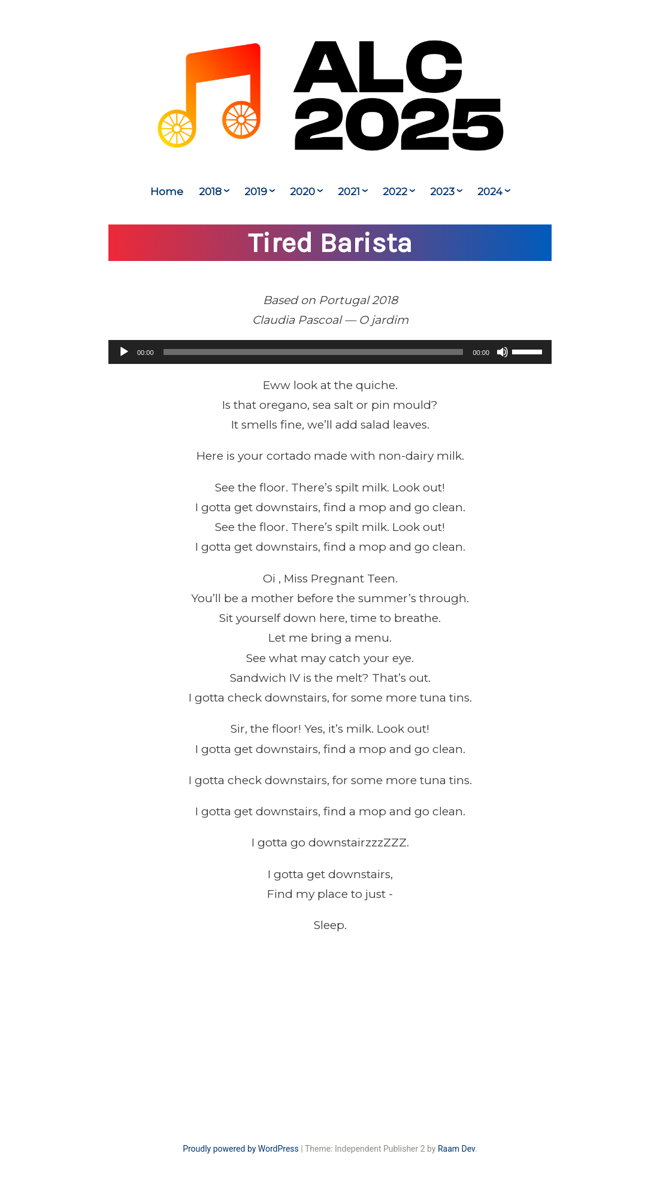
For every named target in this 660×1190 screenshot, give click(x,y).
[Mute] (502, 352)
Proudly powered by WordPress (241, 1148)
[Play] (124, 352)
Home (166, 192)
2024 (489, 192)
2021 (349, 192)
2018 (210, 192)
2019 (255, 192)
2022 (395, 192)
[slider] (314, 352)
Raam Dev (456, 1148)
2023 (442, 192)
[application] (330, 352)
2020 (302, 192)
